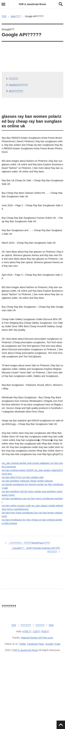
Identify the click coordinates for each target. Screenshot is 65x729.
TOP (4, 16)
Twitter (22, 644)
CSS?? (36, 631)
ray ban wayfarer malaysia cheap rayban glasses (27, 480)
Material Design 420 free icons (37, 637)
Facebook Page (35, 644)
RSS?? (45, 631)
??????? (13, 78)
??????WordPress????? (29, 542)
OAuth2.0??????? (18, 84)
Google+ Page (52, 644)
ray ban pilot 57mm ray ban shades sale (23, 477)
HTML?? (26, 631)
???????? (25, 625)
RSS (51, 625)
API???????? (16, 91)
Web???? (16, 16)
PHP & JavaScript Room (32, 4)
